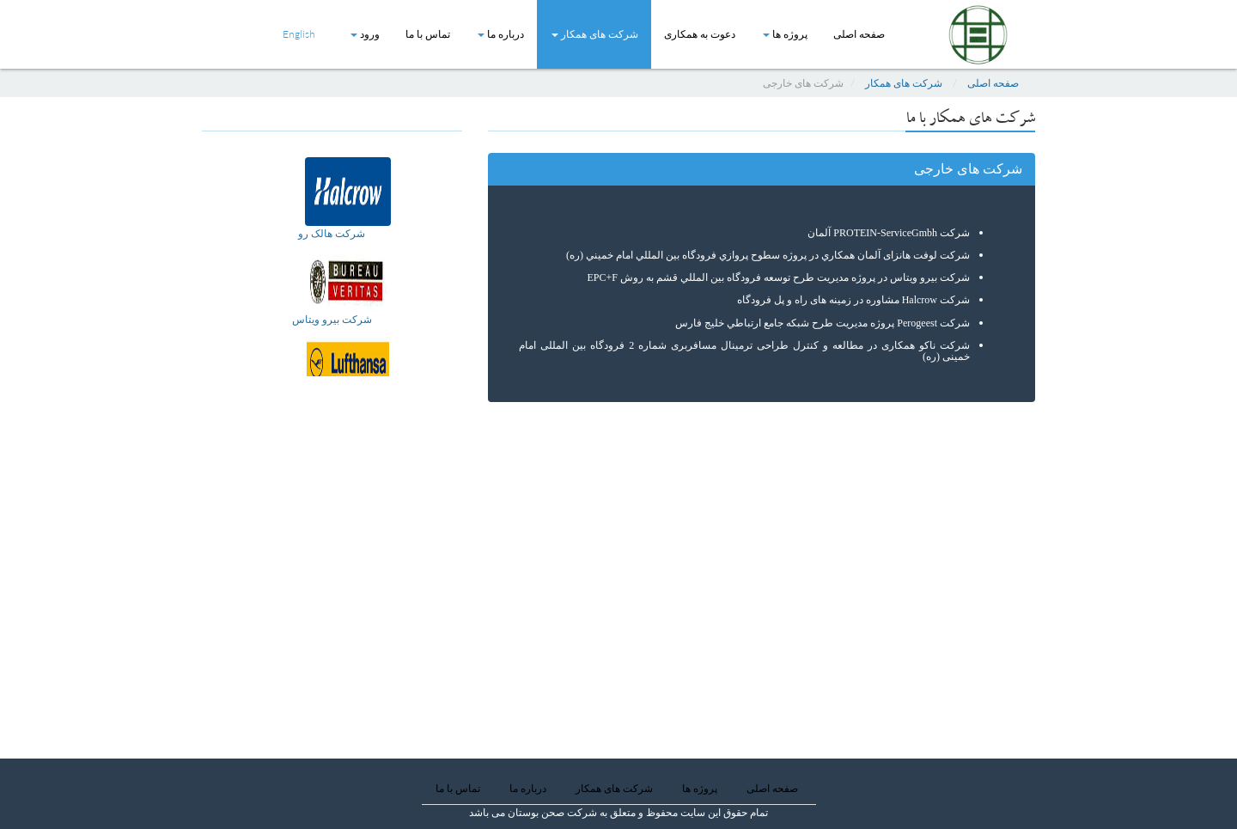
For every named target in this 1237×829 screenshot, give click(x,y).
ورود (365, 33)
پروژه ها (785, 33)
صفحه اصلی (859, 33)
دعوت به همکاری (699, 33)
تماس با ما (427, 33)
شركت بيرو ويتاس (332, 319)
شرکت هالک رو (331, 233)
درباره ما (501, 33)
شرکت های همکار (594, 33)
